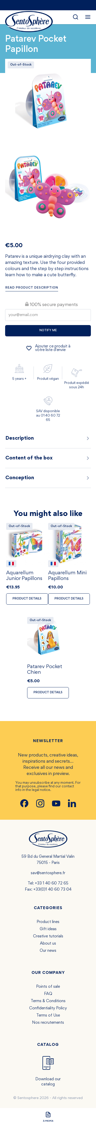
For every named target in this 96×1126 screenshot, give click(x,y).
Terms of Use (48, 1015)
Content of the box (48, 458)
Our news (48, 951)
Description (48, 438)
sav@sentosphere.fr (48, 873)
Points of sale (48, 987)
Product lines (48, 922)
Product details (27, 598)
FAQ (48, 994)
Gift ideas (48, 929)
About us (48, 943)
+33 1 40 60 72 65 (51, 883)
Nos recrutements (48, 1023)
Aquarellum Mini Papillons (67, 576)
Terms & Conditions (48, 1001)
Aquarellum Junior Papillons (24, 576)
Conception (48, 478)
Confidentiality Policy (48, 1008)
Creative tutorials (48, 936)
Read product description (31, 288)
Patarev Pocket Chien (44, 669)
